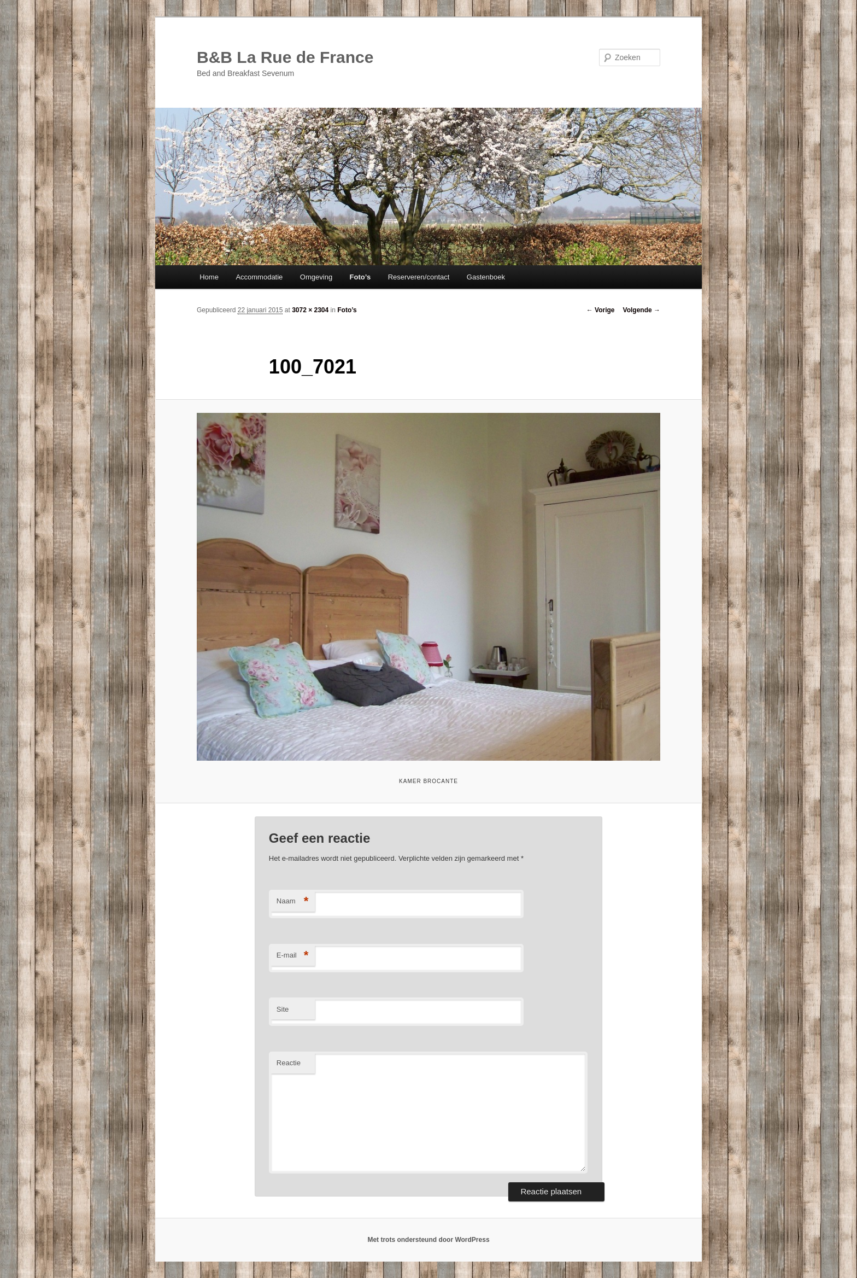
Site (283, 1009)
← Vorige (600, 310)
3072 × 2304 (310, 310)
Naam (293, 901)
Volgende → (641, 310)
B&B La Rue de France (285, 57)
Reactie (289, 1063)
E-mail (293, 956)
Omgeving (316, 277)
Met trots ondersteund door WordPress (428, 1240)
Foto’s (360, 277)
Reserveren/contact (419, 277)
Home (209, 277)
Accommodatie (259, 277)
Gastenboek (486, 277)
